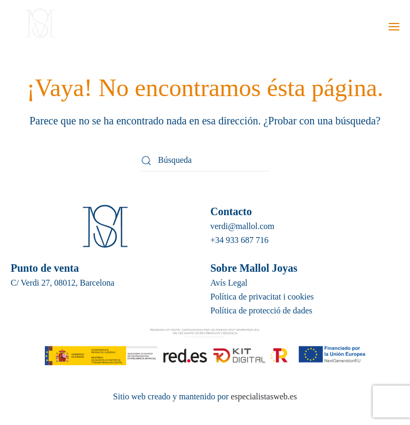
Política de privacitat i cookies (262, 296)
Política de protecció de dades (261, 310)
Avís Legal (228, 282)
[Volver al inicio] (39, 26)
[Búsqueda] (205, 160)
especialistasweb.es (262, 396)
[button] (394, 26)
